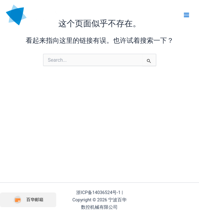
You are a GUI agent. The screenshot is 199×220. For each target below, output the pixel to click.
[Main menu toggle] (186, 15)
